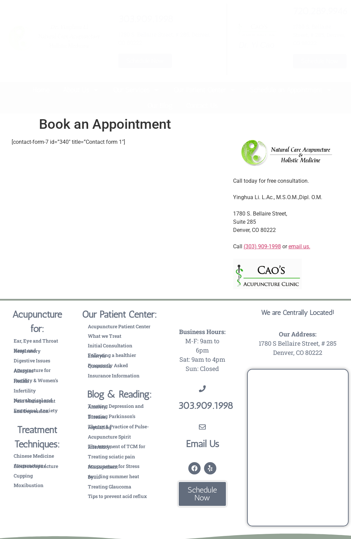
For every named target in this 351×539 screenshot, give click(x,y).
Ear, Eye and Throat (36, 340)
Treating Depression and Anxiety (116, 406)
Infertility (25, 390)
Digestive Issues (32, 360)
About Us (81, 90)
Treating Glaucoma (109, 486)
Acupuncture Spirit (109, 436)
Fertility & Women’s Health (36, 380)
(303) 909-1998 (262, 246)
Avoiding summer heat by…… (113, 476)
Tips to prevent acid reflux (117, 496)
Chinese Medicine (34, 456)
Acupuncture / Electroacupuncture (36, 465)
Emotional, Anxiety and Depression (36, 410)
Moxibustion (28, 485)
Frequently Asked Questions (108, 365)
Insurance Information (113, 375)
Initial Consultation (110, 345)
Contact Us (202, 105)
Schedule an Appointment (291, 90)
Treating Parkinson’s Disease (111, 416)
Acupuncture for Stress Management (113, 466)
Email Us (202, 444)
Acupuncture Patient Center (119, 326)
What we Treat (104, 336)
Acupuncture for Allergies (32, 370)
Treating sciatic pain (111, 456)
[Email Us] (202, 427)
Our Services (136, 90)
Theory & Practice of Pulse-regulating (118, 426)
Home (40, 90)
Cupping (23, 475)
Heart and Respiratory (27, 350)
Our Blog (159, 105)
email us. (299, 246)
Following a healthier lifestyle (112, 355)
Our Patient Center (205, 90)
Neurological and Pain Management (34, 400)
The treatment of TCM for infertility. (116, 446)
